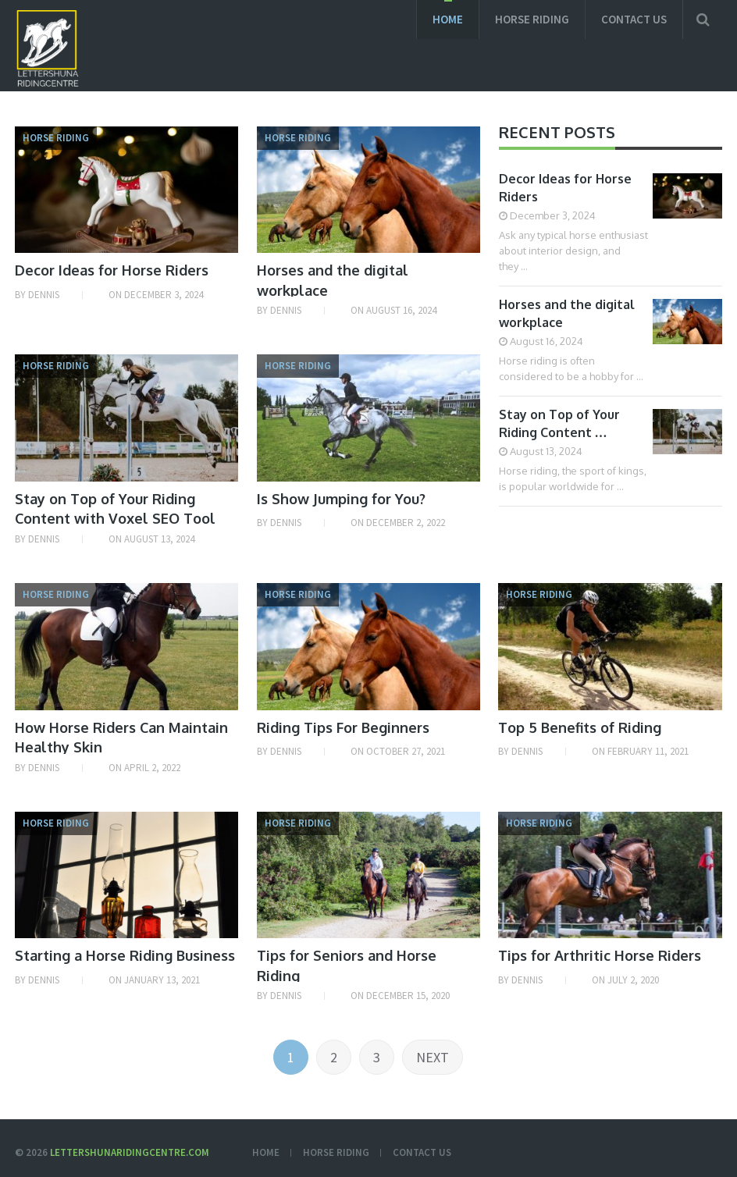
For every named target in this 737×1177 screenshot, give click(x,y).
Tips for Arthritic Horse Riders (599, 955)
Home (448, 19)
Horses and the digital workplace (567, 313)
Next (432, 1057)
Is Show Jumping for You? (341, 498)
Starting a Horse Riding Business (125, 955)
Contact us (634, 19)
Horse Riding (532, 19)
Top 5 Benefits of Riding (579, 727)
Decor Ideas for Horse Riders (111, 270)
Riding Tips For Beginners (343, 727)
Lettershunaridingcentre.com (129, 1152)
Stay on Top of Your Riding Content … (559, 423)
